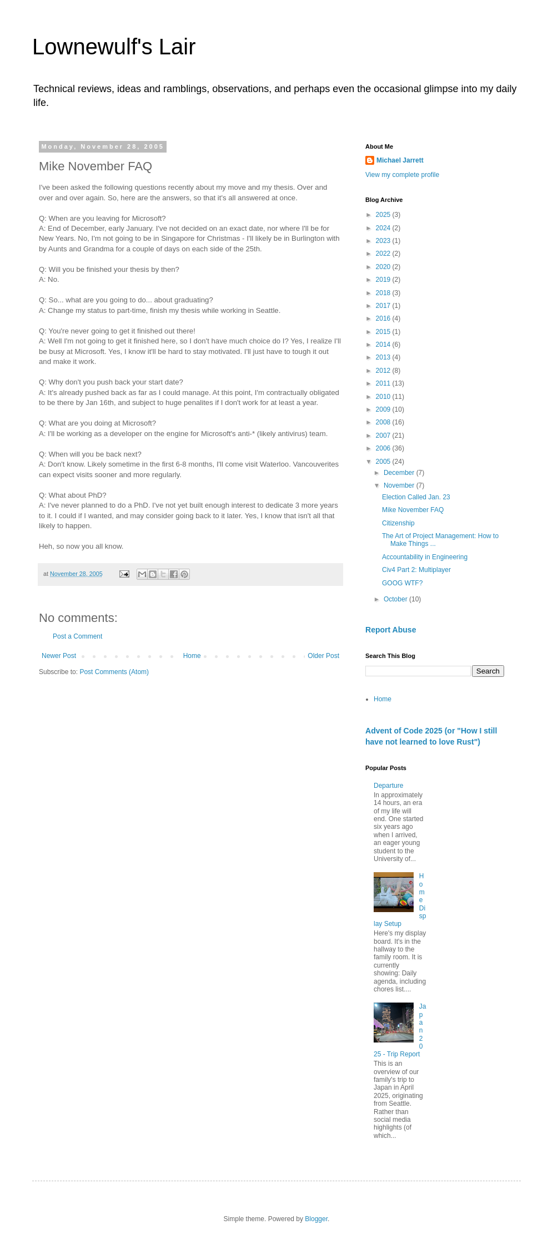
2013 (384, 357)
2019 (384, 280)
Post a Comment (77, 636)
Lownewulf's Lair (113, 46)
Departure (388, 785)
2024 (384, 228)
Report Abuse (390, 629)
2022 (384, 253)
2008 (384, 422)
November (400, 485)
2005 (384, 461)
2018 (384, 293)
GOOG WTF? (402, 583)
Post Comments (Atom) (114, 672)
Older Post (323, 656)
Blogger (316, 1219)
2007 (384, 435)
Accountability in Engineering (424, 557)
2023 (384, 241)
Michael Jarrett (400, 160)
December (400, 473)
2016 (384, 318)
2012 (384, 370)
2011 (384, 383)
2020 (384, 267)
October (396, 599)
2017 (384, 306)
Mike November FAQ (413, 510)
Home (192, 656)
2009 (384, 409)
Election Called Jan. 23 (416, 497)
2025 (384, 215)
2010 (384, 397)
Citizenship (398, 523)
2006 (384, 448)
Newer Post (59, 656)
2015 (384, 332)
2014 (384, 344)
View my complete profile (402, 175)
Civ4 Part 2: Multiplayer (416, 570)
